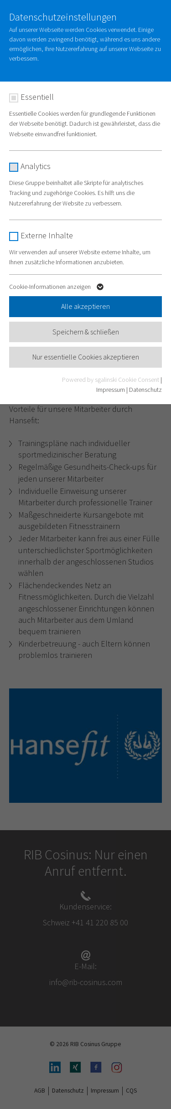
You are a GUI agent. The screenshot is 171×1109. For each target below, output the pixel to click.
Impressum (110, 389)
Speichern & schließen (85, 331)
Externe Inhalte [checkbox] (47, 235)
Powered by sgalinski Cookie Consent (111, 379)
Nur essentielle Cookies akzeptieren (85, 356)
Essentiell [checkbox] (37, 97)
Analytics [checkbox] (36, 166)
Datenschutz (145, 389)
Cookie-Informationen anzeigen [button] (57, 288)
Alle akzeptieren (85, 306)
